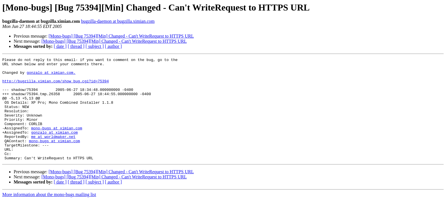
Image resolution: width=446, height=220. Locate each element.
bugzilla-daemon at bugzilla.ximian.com (118, 21)
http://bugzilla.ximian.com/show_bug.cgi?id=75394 (55, 86)
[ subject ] (95, 46)
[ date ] (60, 46)
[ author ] (113, 46)
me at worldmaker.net (53, 152)
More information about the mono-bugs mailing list (49, 215)
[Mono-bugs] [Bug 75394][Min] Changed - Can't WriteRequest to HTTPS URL (121, 36)
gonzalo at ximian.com (54, 147)
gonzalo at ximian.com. (51, 75)
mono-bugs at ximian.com (56, 142)
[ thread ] (76, 46)
